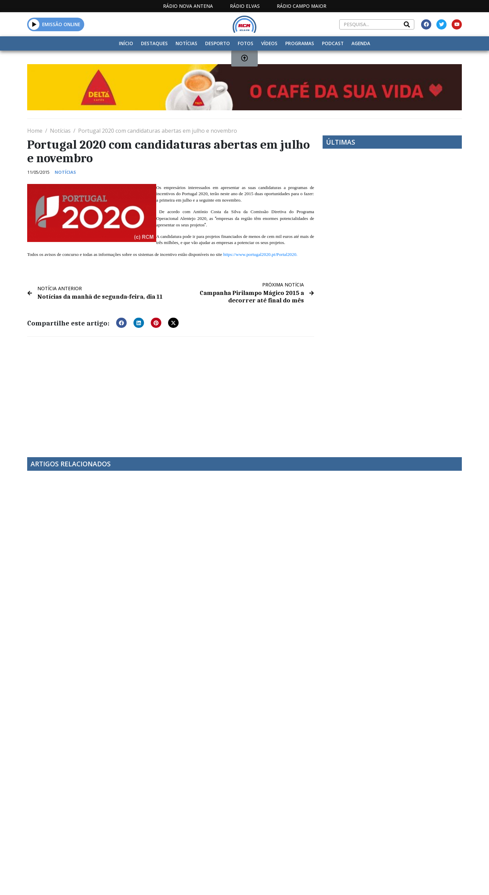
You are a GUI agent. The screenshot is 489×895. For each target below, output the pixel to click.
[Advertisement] (170, 391)
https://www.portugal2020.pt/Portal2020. (260, 254)
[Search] (407, 24)
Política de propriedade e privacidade (412, 823)
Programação (289, 823)
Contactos (335, 823)
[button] (121, 322)
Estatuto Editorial (232, 823)
